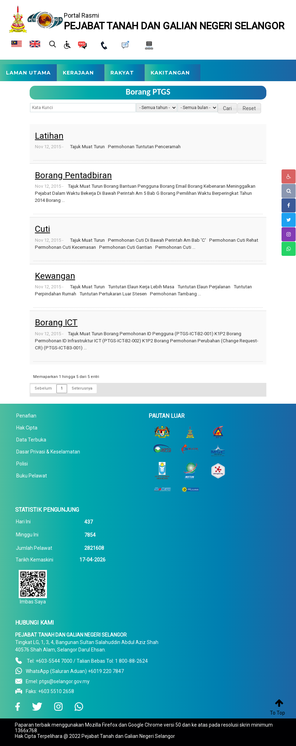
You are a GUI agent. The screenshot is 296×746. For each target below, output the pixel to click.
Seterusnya (82, 388)
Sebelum (43, 388)
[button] (227, 108)
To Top (277, 713)
